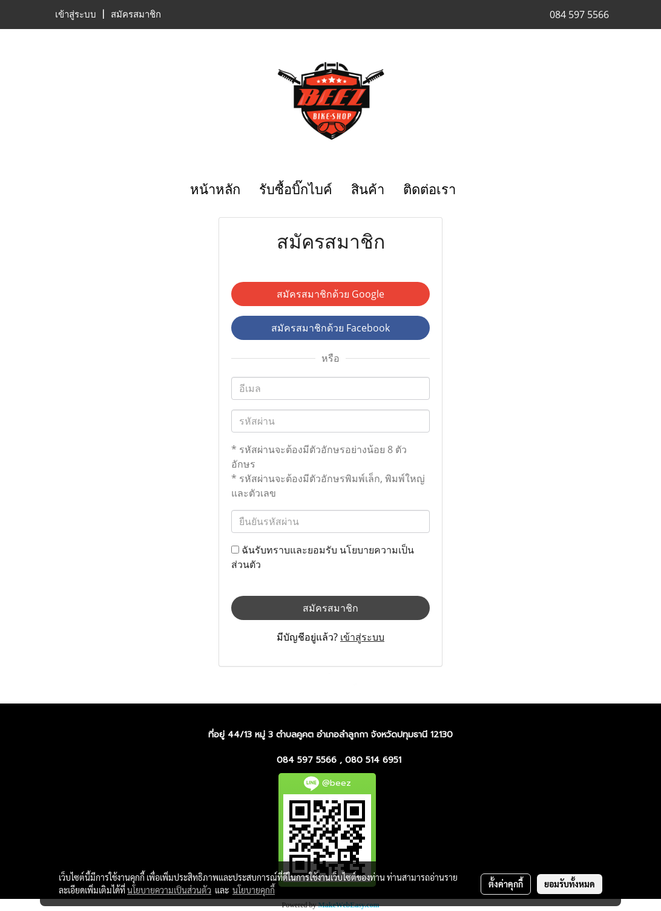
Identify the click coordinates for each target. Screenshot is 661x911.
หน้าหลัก (215, 189)
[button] (476, 190)
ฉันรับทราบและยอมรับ (322, 557)
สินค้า (367, 189)
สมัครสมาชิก (136, 14)
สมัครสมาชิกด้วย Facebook (330, 328)
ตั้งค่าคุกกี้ (505, 883)
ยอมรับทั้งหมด (569, 883)
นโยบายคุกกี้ (253, 889)
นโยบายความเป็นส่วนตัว (169, 889)
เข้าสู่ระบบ (75, 14)
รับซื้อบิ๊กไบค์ (295, 189)
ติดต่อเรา (429, 189)
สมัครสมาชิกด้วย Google (330, 294)
